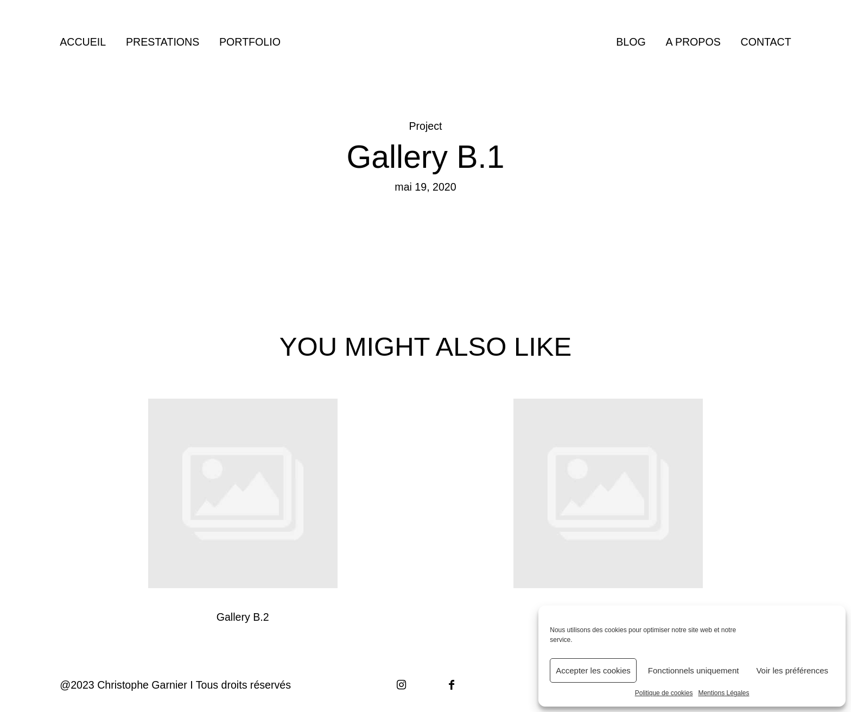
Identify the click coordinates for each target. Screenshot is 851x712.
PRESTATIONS (162, 42)
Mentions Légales (723, 693)
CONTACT (766, 42)
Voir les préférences (792, 670)
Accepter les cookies (593, 670)
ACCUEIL (83, 42)
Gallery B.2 (243, 512)
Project (425, 126)
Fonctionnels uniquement (693, 670)
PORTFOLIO (250, 42)
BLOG (630, 42)
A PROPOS (692, 42)
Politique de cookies (664, 693)
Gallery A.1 (608, 512)
